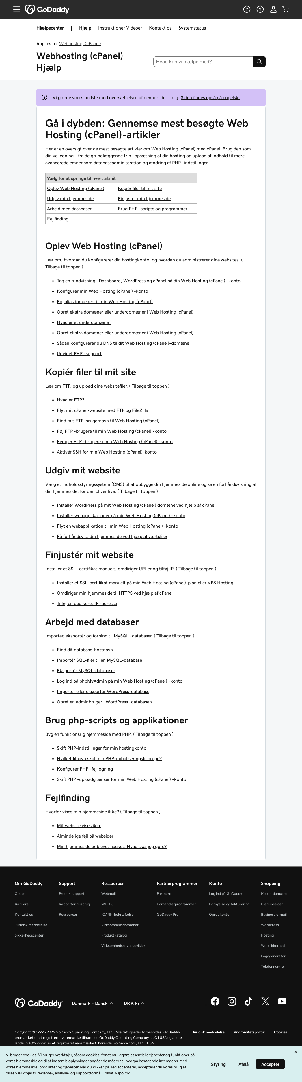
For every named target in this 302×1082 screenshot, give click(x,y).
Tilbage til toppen (63, 266)
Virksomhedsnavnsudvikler (123, 946)
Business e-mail (274, 914)
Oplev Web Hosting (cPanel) (75, 188)
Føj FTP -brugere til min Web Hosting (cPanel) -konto (112, 431)
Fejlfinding (57, 218)
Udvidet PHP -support (79, 353)
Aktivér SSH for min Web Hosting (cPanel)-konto (107, 451)
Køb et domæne (274, 893)
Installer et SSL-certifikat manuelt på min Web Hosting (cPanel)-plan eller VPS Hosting (145, 582)
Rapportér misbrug (74, 904)
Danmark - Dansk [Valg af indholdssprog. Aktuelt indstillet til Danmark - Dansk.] (93, 1003)
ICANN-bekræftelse (117, 914)
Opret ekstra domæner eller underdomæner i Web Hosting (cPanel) (125, 311)
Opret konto (219, 914)
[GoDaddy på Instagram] (232, 1004)
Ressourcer (68, 914)
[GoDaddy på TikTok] (248, 1004)
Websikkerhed (273, 946)
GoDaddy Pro (167, 914)
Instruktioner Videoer (120, 27)
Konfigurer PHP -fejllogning (85, 768)
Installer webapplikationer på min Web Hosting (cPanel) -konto (121, 515)
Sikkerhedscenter (29, 935)
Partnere (164, 893)
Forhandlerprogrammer (176, 904)
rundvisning (83, 280)
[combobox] (203, 61)
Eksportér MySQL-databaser (86, 670)
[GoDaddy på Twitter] (265, 1004)
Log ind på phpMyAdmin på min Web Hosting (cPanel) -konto (119, 681)
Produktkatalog (114, 935)
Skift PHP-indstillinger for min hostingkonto (101, 748)
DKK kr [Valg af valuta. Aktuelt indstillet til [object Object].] (135, 1003)
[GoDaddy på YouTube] (282, 1004)
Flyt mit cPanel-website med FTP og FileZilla (102, 410)
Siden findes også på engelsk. (210, 97)
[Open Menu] (14, 9)
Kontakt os (160, 27)
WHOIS (107, 904)
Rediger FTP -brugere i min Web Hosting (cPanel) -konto (115, 441)
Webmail (108, 893)
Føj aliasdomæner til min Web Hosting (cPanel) (105, 301)
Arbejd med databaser (69, 208)
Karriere (22, 904)
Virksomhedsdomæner (120, 925)
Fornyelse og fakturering (229, 904)
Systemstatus (192, 27)
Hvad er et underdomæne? (84, 322)
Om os (20, 893)
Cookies (280, 1032)
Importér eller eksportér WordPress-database (103, 691)
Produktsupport (72, 893)
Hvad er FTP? (70, 399)
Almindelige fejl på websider (85, 836)
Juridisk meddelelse (31, 925)
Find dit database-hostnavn (85, 649)
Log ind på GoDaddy (225, 893)
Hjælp (85, 27)
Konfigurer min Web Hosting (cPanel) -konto (102, 291)
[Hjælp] (246, 9)
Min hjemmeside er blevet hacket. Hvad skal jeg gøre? (112, 846)
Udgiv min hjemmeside (70, 198)
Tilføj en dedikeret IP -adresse (87, 603)
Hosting (267, 935)
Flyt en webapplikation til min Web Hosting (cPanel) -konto (117, 526)
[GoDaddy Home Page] (39, 1003)
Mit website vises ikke (79, 825)
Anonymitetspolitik (249, 1032)
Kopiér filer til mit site (140, 188)
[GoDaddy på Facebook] (215, 1004)
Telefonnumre (272, 966)
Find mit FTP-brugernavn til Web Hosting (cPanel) (108, 420)
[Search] (259, 61)
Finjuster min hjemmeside (144, 198)
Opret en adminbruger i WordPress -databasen (104, 701)
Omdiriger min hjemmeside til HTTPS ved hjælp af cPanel (115, 593)
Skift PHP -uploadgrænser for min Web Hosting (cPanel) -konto (121, 779)
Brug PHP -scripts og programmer (152, 208)
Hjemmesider (272, 904)
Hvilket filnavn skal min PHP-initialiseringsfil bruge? (109, 758)
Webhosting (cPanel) (80, 43)
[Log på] (273, 9)
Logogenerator (273, 956)
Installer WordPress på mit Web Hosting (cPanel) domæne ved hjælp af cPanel (136, 505)
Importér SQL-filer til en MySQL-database (99, 660)
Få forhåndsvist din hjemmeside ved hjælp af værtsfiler (112, 536)
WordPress (270, 925)
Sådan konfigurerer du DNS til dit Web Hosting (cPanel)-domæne (123, 343)
